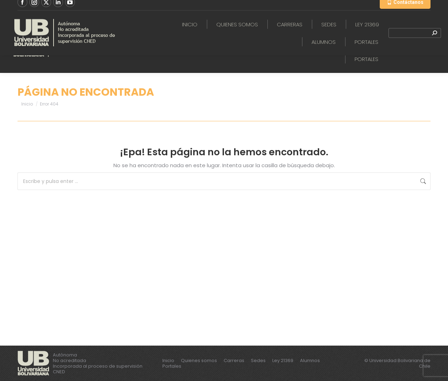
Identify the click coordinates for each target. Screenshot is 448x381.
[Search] (414, 45)
